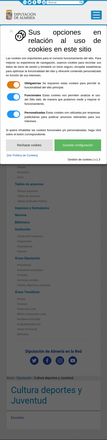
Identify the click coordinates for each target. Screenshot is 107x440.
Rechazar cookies (29, 145)
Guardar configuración (78, 145)
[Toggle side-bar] (96, 15)
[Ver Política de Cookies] (22, 155)
